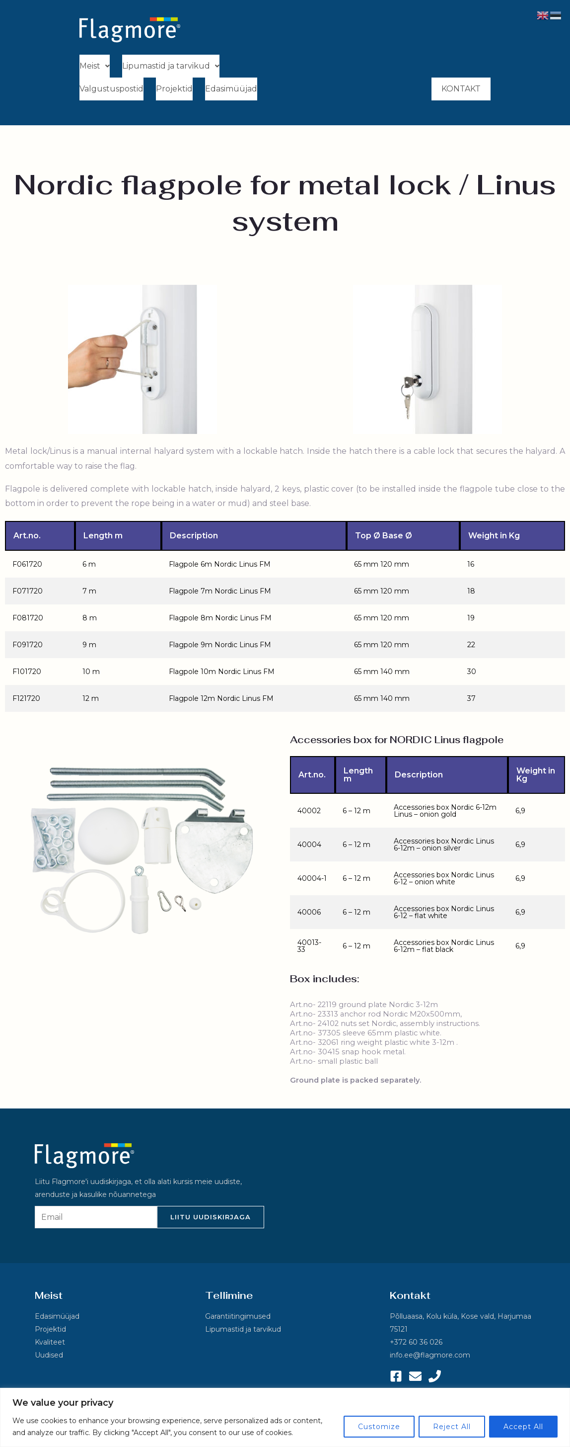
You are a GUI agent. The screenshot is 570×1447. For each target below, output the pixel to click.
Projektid (174, 90)
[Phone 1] (434, 1378)
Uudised (49, 1357)
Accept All (523, 1426)
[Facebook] (396, 1378)
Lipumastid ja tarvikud (170, 66)
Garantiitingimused (238, 1318)
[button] (94, 67)
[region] (285, 1417)
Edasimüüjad (231, 90)
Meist (94, 66)
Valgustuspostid (111, 90)
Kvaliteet (50, 1344)
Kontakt (461, 90)
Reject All (452, 1426)
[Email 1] (415, 1378)
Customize (379, 1426)
